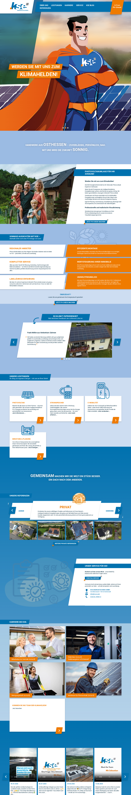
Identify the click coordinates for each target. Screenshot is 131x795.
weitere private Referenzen (65, 543)
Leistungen (56, 5)
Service (79, 5)
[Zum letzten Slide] (13, 342)
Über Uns (44, 5)
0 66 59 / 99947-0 (95, 597)
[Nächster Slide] (117, 342)
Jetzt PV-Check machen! (95, 222)
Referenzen (45, 8)
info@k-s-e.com (95, 594)
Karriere (69, 5)
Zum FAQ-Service (92, 578)
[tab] (63, 128)
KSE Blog (90, 5)
